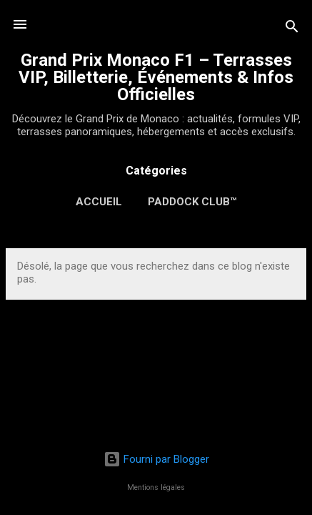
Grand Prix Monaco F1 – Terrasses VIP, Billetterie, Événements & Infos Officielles (156, 77)
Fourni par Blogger (156, 459)
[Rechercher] (292, 29)
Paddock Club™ (192, 201)
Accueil (99, 201)
